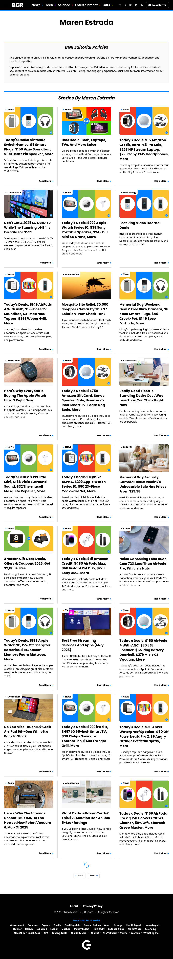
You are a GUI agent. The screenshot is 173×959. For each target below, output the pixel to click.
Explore (46, 925)
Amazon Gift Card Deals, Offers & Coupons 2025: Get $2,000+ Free (27, 563)
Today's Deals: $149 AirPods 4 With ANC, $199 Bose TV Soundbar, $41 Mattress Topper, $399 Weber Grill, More (28, 313)
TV (66, 610)
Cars (106, 5)
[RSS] (141, 5)
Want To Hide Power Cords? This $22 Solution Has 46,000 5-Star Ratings (86, 818)
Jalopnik (42, 929)
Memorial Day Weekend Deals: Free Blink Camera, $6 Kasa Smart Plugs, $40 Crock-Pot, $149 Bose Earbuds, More (143, 313)
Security (127, 447)
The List (95, 933)
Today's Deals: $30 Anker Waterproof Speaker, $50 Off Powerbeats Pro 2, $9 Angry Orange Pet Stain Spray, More (143, 736)
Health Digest (133, 925)
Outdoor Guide (116, 929)
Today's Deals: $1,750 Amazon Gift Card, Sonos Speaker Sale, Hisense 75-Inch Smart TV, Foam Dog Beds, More (84, 400)
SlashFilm (19, 933)
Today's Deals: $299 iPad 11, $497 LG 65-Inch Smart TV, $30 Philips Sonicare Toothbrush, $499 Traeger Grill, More (85, 736)
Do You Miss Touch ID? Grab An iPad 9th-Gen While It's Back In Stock (27, 731)
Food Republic (72, 925)
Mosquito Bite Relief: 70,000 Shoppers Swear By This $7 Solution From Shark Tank (85, 309)
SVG (46, 933)
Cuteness (33, 925)
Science (64, 5)
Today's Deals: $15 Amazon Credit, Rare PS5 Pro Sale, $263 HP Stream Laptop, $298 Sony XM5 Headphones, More (144, 149)
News (36, 5)
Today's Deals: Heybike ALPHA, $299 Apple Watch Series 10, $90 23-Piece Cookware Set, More (84, 484)
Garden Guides (92, 925)
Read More (45, 181)
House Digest (152, 925)
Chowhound (17, 925)
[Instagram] (130, 5)
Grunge (118, 925)
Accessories (72, 274)
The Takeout (110, 933)
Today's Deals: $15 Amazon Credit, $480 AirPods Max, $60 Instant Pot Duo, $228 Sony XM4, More (85, 566)
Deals (11, 783)
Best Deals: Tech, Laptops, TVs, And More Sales (84, 142)
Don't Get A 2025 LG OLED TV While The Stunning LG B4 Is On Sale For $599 (27, 227)
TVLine (123, 933)
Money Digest (81, 929)
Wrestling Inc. (151, 933)
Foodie (57, 925)
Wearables (14, 360)
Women (135, 933)
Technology (14, 192)
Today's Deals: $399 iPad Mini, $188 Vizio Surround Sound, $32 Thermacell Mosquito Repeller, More (25, 484)
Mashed (66, 929)
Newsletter (157, 5)
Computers (14, 696)
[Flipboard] (136, 5)
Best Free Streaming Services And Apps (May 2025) (83, 645)
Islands (29, 929)
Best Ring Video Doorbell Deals (140, 225)
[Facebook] (120, 5)
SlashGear (34, 933)
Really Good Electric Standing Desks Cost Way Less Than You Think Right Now (141, 398)
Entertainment (86, 5)
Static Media (70, 912)
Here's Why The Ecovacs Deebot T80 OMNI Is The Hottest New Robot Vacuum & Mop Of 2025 (27, 820)
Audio (126, 528)
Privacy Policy (92, 906)
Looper (54, 929)
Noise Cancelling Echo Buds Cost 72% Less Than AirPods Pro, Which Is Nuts (142, 564)
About (74, 906)
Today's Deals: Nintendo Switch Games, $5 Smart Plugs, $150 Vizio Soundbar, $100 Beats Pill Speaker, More (28, 147)
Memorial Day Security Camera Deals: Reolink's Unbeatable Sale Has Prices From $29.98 (142, 484)
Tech (49, 5)
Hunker (17, 929)
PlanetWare (134, 929)
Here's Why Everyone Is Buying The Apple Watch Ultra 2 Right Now (25, 395)
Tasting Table (59, 933)
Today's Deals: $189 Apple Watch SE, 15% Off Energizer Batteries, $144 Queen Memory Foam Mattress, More (27, 649)
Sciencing (150, 929)
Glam (107, 925)
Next (92, 875)
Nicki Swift (98, 929)
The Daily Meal (79, 933)
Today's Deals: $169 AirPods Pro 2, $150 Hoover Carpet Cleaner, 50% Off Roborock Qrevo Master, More (143, 820)
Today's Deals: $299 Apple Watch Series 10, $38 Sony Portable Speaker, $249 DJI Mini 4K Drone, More (85, 230)
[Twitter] (125, 5)
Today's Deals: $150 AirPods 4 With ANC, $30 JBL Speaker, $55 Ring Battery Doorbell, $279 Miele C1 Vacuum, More (143, 650)
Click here (123, 71)
